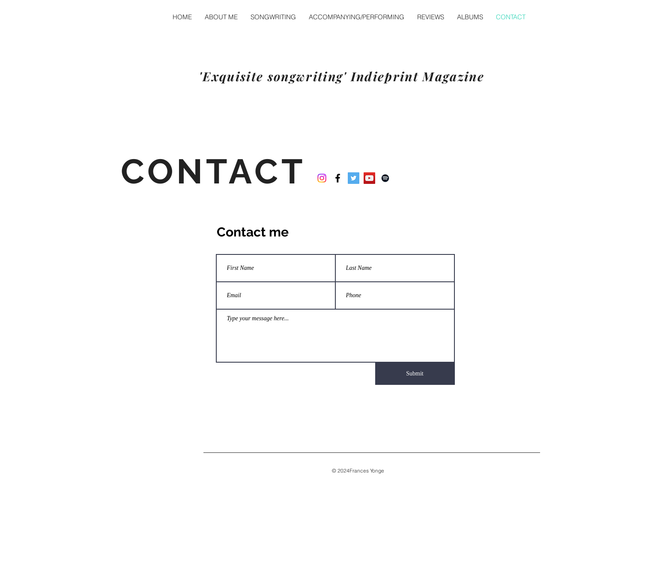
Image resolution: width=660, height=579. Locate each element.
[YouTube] (369, 178)
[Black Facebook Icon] (337, 178)
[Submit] (415, 374)
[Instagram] (322, 178)
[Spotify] (385, 178)
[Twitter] (353, 178)
